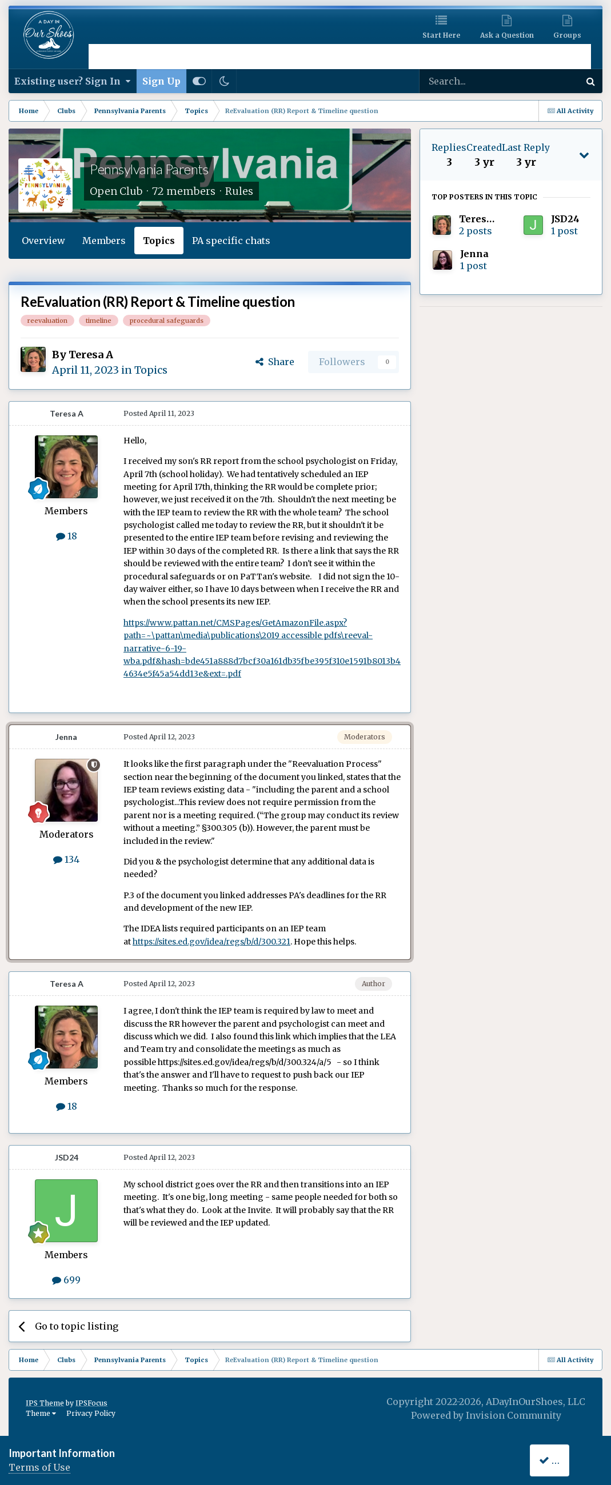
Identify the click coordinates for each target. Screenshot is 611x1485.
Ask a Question (507, 35)
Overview (43, 240)
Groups (567, 35)
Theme (41, 1413)
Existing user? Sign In (72, 81)
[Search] (469, 81)
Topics (159, 240)
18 (66, 536)
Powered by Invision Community (486, 1415)
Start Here (441, 35)
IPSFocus (91, 1403)
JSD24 (66, 1157)
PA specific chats (231, 240)
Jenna (66, 737)
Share (274, 361)
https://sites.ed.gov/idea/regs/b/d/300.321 (211, 941)
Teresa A (91, 354)
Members (104, 240)
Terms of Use (39, 1467)
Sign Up (161, 81)
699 (66, 1280)
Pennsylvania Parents (149, 169)
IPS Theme (45, 1403)
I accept (563, 1460)
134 (66, 859)
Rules (239, 191)
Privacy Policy (90, 1413)
